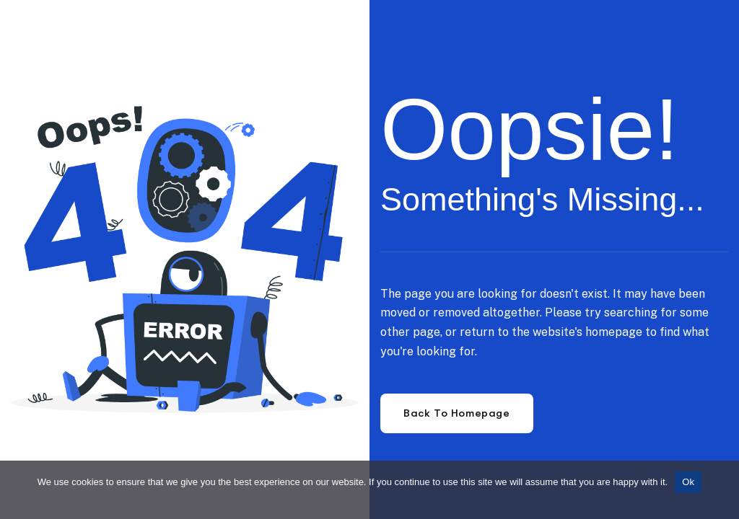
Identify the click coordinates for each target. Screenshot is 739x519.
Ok (688, 481)
